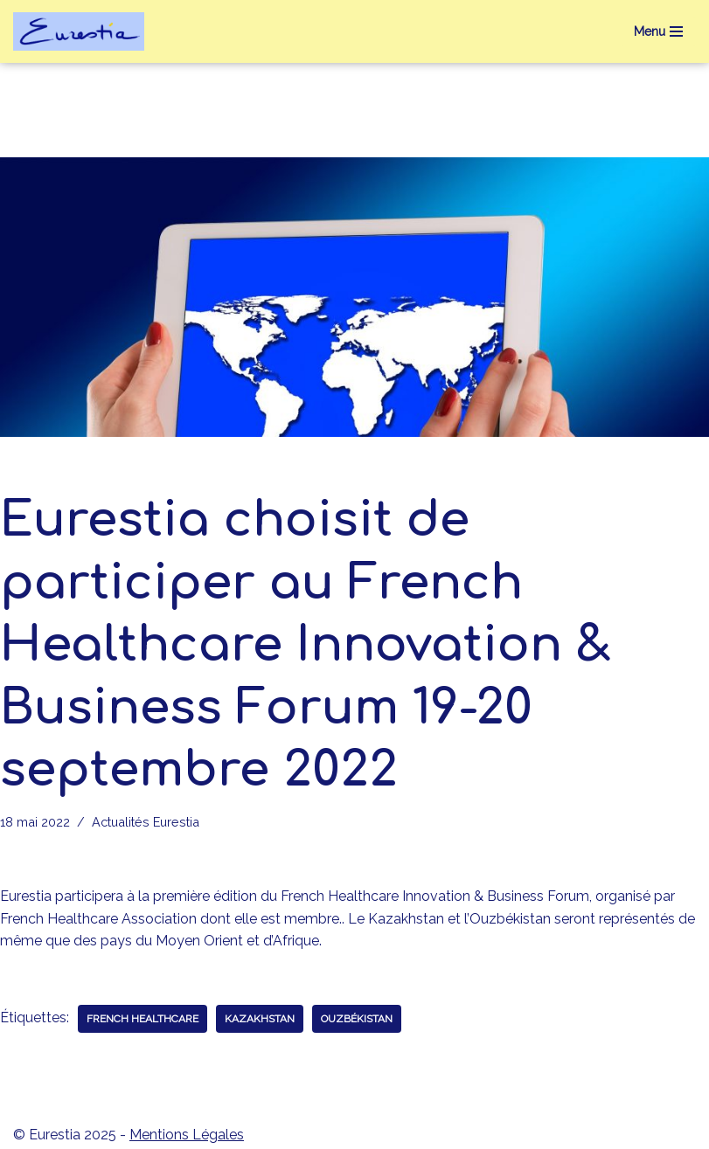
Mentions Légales (186, 1134)
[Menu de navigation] (658, 31)
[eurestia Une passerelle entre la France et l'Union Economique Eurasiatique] (83, 31)
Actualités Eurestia (145, 821)
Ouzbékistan (357, 1019)
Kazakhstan (260, 1019)
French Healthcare (142, 1019)
